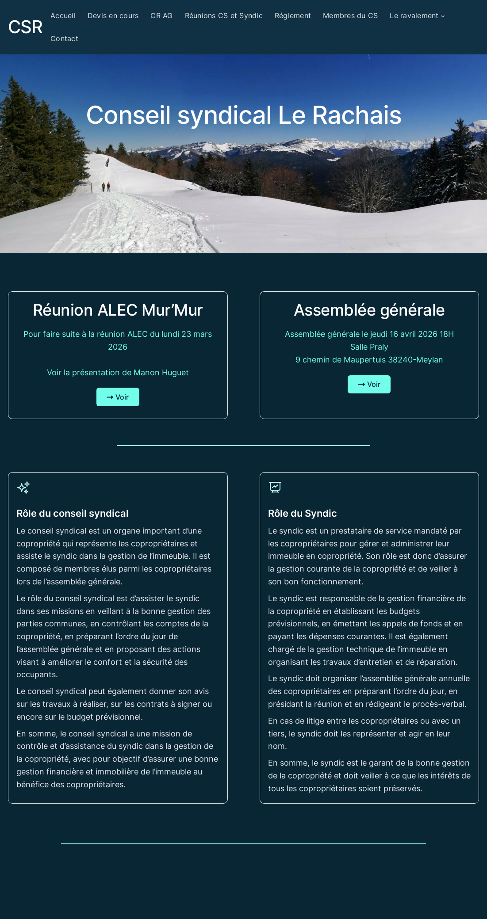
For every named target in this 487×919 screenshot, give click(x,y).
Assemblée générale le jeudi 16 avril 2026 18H (369, 334)
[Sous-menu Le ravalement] (443, 16)
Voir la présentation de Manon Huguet (118, 372)
